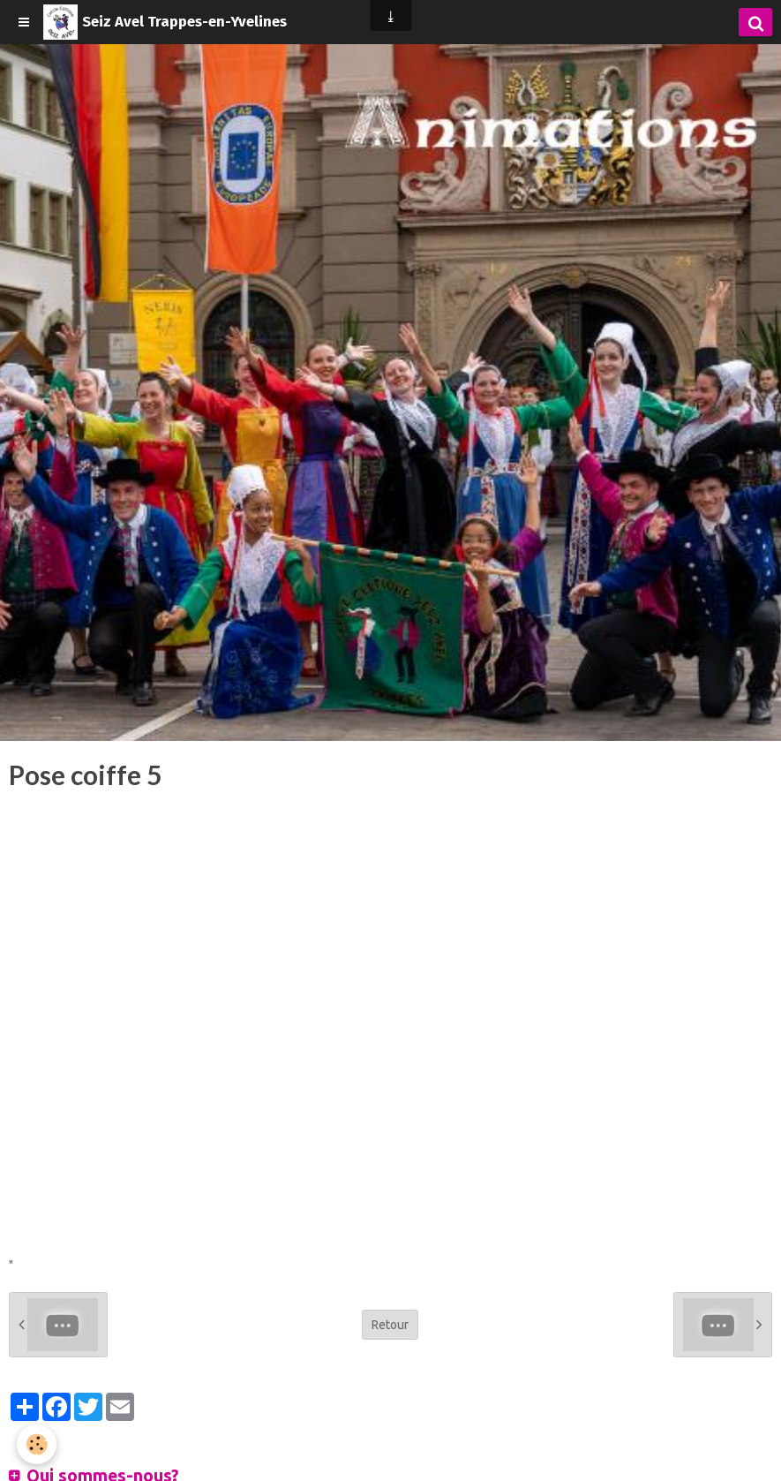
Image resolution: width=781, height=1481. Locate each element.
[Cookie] (37, 1444)
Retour (390, 1325)
